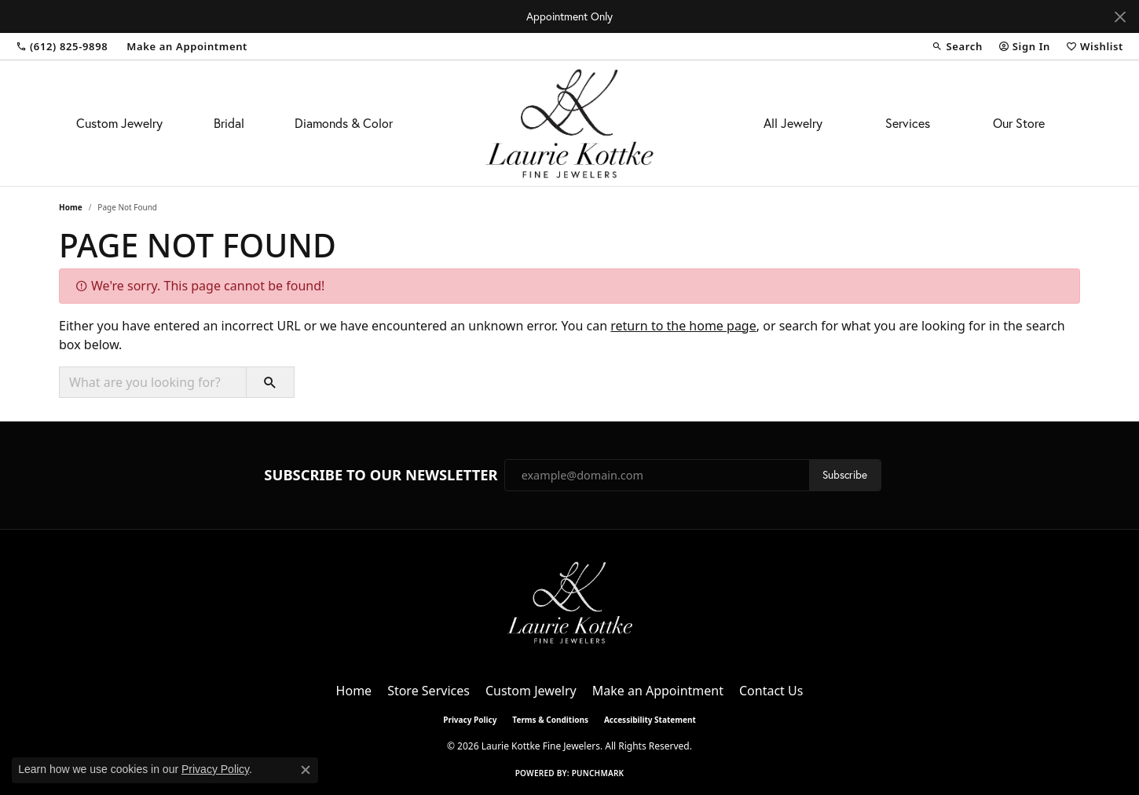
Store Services (428, 690)
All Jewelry (793, 123)
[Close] (1120, 17)
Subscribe (844, 475)
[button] (957, 46)
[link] (62, 46)
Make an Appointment (657, 690)
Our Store (1019, 123)
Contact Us (771, 690)
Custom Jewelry (119, 123)
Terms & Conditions (550, 720)
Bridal (229, 123)
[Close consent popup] (305, 770)
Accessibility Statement (650, 720)
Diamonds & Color (344, 123)
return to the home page (683, 325)
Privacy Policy (469, 720)
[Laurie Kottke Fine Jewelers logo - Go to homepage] (570, 123)
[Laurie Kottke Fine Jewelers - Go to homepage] (569, 601)
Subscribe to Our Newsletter (380, 474)
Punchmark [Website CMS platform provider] (598, 773)
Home (70, 207)
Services (907, 123)
